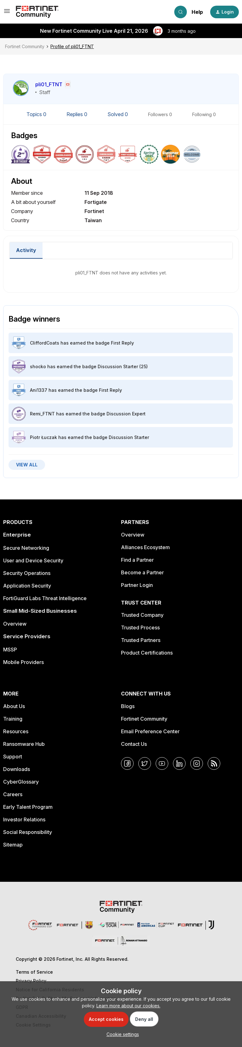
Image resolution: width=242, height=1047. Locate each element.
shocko (38, 366)
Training (12, 719)
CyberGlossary (21, 782)
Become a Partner (142, 572)
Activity (26, 250)
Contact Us (134, 744)
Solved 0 (118, 114)
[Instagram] (196, 763)
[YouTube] (162, 763)
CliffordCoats (44, 343)
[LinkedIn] (179, 763)
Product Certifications (147, 653)
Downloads (16, 769)
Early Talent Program (28, 807)
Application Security (27, 586)
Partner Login (137, 585)
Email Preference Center (150, 731)
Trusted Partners (140, 640)
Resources (15, 731)
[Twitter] (144, 763)
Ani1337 (38, 390)
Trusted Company (142, 615)
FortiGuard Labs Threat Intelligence (45, 598)
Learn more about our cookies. (128, 1005)
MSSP (10, 649)
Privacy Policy (31, 980)
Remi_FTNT (42, 413)
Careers (12, 794)
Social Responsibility (27, 832)
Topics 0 (37, 114)
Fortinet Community (24, 46)
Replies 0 (77, 114)
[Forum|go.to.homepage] (37, 12)
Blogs (128, 706)
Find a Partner (137, 560)
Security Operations (26, 573)
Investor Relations (24, 819)
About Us (14, 706)
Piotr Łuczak (43, 437)
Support (12, 756)
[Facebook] (127, 763)
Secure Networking (26, 548)
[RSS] (214, 763)
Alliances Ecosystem (145, 547)
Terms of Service (34, 972)
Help (197, 12)
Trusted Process (140, 627)
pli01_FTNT (48, 84)
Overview (14, 624)
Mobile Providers (23, 662)
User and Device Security (33, 560)
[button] (7, 13)
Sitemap (13, 845)
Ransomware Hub (24, 744)
